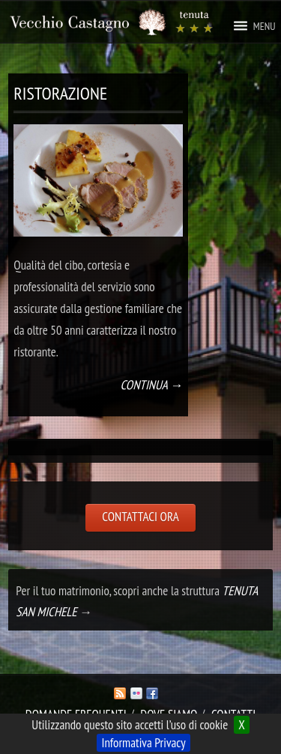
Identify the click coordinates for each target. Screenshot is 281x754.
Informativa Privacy (143, 743)
